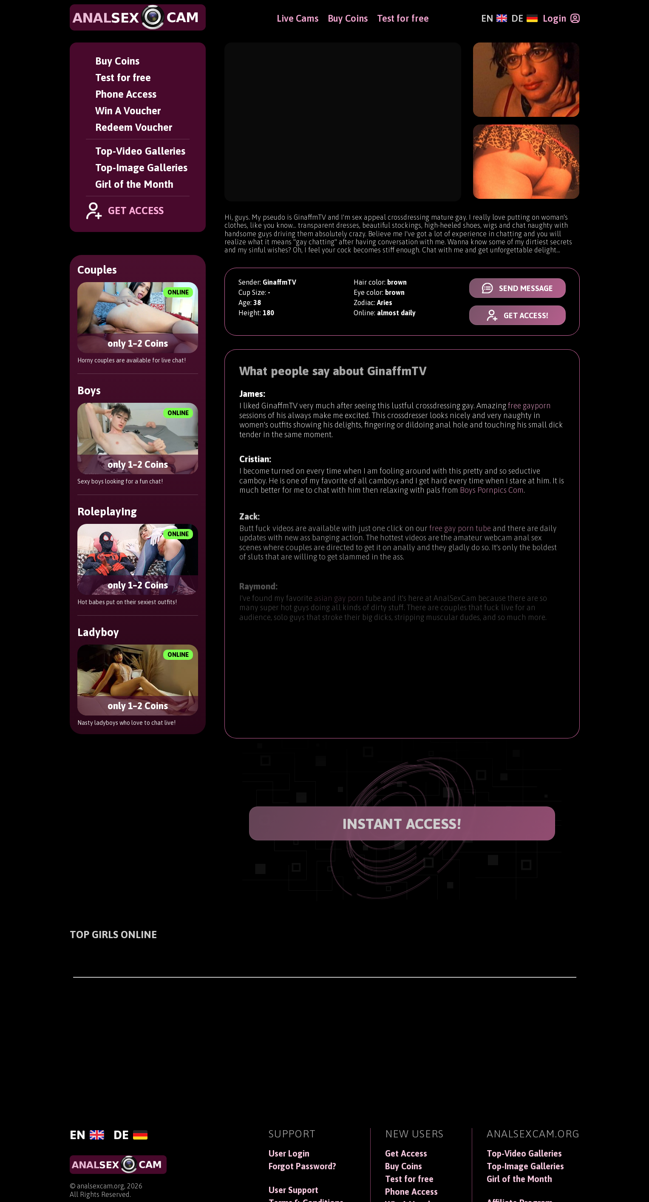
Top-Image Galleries (141, 167)
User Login (289, 1153)
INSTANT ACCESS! (402, 823)
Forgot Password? (302, 1166)
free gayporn (529, 406)
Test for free (123, 77)
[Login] (561, 18)
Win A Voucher (128, 110)
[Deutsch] (524, 18)
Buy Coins (117, 61)
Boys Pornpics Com (492, 493)
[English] (494, 18)
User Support (293, 1190)
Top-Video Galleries (140, 151)
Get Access (406, 1153)
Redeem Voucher (133, 127)
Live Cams (297, 18)
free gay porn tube (460, 535)
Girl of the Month (134, 184)
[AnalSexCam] (138, 17)
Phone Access (125, 94)
